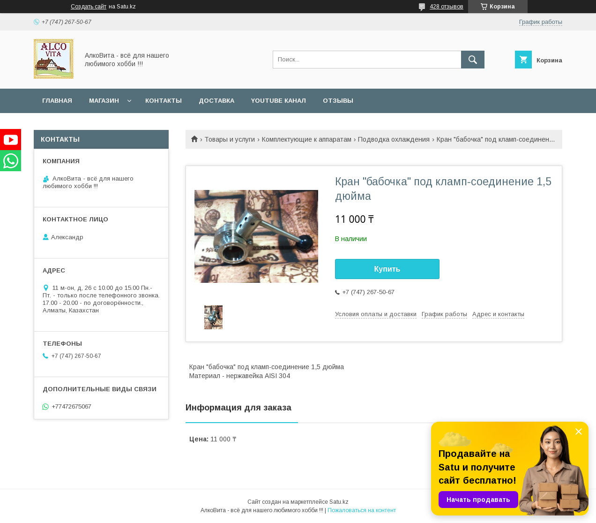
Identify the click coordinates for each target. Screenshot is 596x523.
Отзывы (338, 100)
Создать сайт (88, 6)
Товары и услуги (229, 139)
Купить (387, 269)
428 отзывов (446, 6)
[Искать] (472, 59)
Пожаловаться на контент (362, 510)
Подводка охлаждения (394, 139)
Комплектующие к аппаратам (306, 139)
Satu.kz (339, 502)
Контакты (163, 100)
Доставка (216, 100)
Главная (57, 100)
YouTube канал (278, 100)
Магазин (104, 100)
